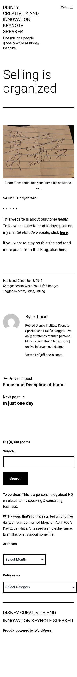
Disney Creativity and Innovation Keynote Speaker (21, 19)
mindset (19, 291)
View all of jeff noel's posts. (44, 355)
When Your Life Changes (41, 286)
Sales (30, 291)
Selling (40, 291)
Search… (9, 451)
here (64, 232)
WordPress (43, 630)
